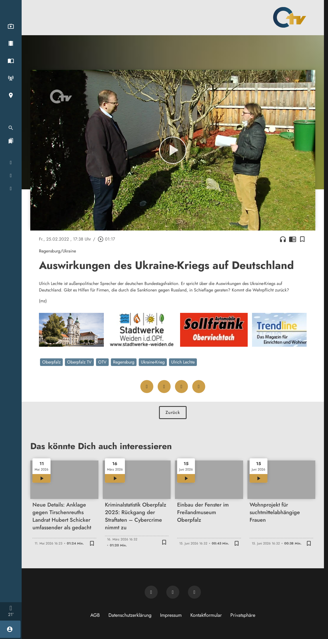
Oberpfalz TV (79, 362)
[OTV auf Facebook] (172, 592)
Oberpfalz (51, 362)
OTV (102, 362)
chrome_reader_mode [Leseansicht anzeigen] (292, 239)
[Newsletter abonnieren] (151, 592)
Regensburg (123, 362)
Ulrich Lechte (183, 362)
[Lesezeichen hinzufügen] (302, 239)
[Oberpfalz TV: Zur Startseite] (289, 17)
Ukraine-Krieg (153, 362)
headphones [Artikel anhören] (283, 239)
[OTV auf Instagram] (194, 592)
